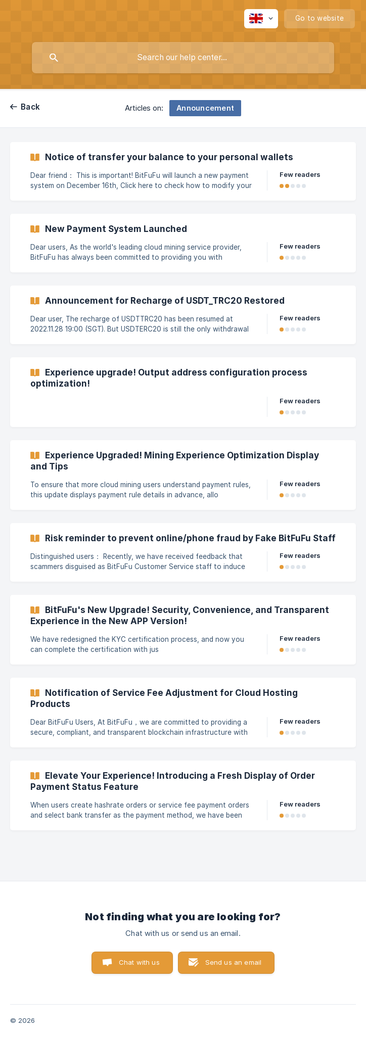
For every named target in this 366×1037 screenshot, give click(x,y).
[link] (183, 171)
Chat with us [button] (139, 962)
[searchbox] (183, 57)
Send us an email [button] (233, 962)
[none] (261, 18)
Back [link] (30, 107)
